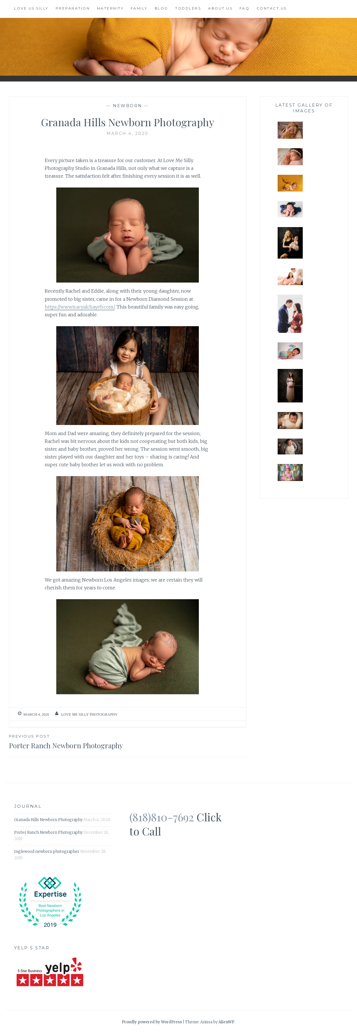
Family (139, 8)
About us (220, 8)
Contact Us (272, 8)
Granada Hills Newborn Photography (48, 819)
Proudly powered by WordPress (152, 1022)
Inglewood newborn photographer (46, 851)
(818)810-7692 (161, 817)
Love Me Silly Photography (89, 714)
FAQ (245, 8)
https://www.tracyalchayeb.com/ (80, 307)
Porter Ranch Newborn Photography (68, 741)
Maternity (110, 8)
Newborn (127, 105)
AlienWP (226, 1022)
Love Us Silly (31, 8)
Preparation (73, 8)
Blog (161, 8)
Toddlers (188, 8)
